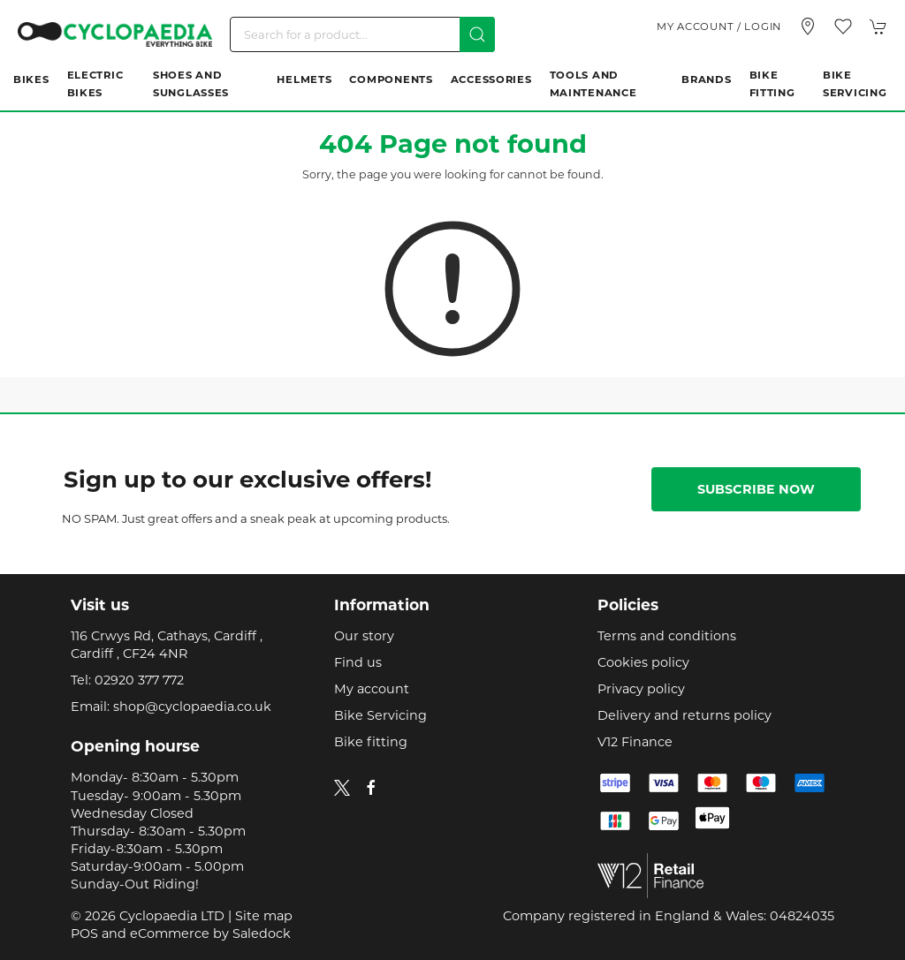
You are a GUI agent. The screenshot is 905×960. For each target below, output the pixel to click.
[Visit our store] (808, 26)
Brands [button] (706, 79)
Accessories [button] (491, 79)
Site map (264, 916)
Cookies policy (643, 662)
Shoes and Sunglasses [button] (191, 84)
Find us (358, 662)
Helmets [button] (304, 79)
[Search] (362, 34)
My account (371, 689)
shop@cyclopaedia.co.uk (192, 706)
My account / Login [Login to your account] (719, 26)
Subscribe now (756, 489)
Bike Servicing (854, 84)
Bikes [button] (31, 79)
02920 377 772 (139, 680)
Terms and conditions (666, 636)
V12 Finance (635, 742)
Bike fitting (370, 742)
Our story (364, 636)
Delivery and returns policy (684, 715)
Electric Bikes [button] (95, 84)
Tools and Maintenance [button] (593, 84)
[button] (843, 26)
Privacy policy (641, 689)
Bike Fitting (772, 84)
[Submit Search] (477, 34)
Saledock (261, 933)
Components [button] (390, 79)
